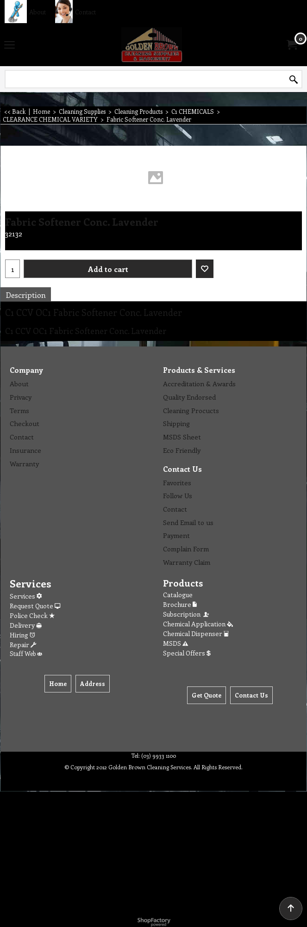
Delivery (26, 625)
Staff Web (26, 653)
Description (26, 295)
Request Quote (35, 605)
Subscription (186, 614)
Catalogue (178, 594)
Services (26, 596)
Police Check (32, 615)
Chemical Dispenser (196, 633)
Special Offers (187, 653)
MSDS (175, 643)
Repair (23, 644)
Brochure (180, 604)
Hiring (22, 634)
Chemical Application (198, 623)
